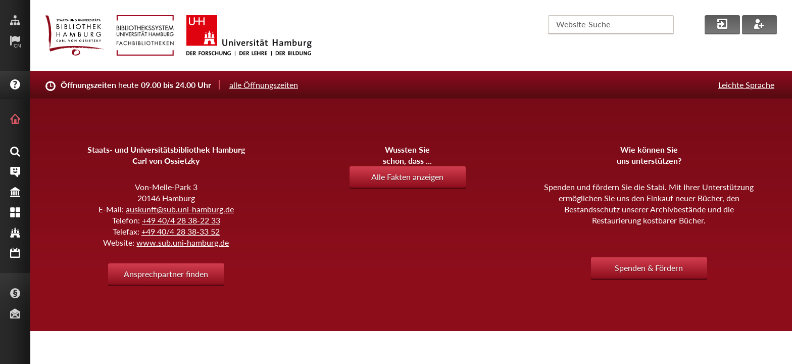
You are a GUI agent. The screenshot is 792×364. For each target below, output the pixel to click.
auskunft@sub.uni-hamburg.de (180, 209)
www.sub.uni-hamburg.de (182, 242)
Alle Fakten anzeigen (407, 176)
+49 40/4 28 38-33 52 (180, 231)
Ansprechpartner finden (166, 274)
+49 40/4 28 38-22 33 (181, 220)
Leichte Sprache (746, 84)
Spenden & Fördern (649, 267)
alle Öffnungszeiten (263, 84)
